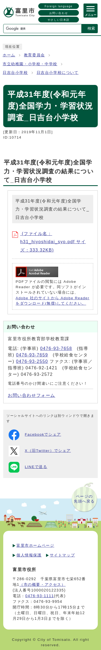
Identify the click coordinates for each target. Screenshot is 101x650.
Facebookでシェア (35, 434)
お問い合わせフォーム (31, 395)
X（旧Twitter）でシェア (40, 451)
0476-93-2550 (32, 361)
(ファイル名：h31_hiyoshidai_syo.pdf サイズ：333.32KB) (49, 241)
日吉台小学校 (15, 73)
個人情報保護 (29, 555)
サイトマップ (62, 555)
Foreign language (58, 6)
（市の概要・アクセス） (42, 584)
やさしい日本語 (58, 19)
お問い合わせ (58, 13)
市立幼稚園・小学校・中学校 (30, 64)
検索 (91, 28)
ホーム (9, 55)
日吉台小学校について (58, 73)
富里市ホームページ (35, 545)
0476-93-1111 (39, 596)
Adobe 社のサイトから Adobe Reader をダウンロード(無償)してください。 (52, 300)
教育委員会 (34, 55)
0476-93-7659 (32, 355)
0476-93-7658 (56, 348)
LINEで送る (28, 467)
